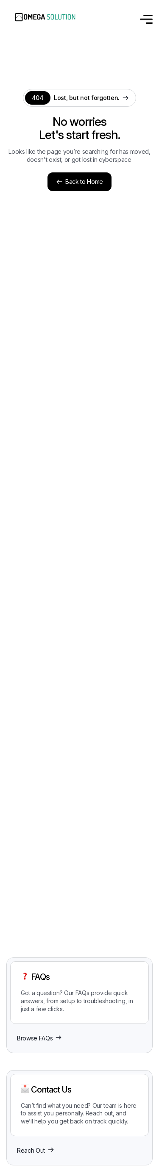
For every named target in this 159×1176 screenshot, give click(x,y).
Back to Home (79, 181)
